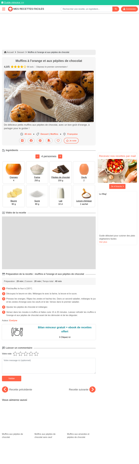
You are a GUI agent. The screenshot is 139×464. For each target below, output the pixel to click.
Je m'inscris (117, 186)
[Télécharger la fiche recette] (49, 140)
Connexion (129, 9)
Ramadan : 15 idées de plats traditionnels (49, 425)
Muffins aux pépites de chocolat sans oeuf (49, 411)
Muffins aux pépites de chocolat (16, 411)
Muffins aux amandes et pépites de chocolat (81, 411)
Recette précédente (17, 389)
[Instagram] (79, 449)
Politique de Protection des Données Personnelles (112, 454)
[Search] (115, 8)
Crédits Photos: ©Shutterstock (46, 456)
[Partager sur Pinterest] (40, 140)
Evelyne (13, 320)
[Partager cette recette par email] (22, 140)
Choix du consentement (72, 456)
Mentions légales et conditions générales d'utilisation (66, 454)
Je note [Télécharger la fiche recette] (71, 141)
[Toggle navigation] (3, 9)
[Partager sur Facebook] (31, 140)
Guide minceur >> (14, 2)
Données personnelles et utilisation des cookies (22, 454)
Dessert (20, 52)
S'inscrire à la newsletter (95, 456)
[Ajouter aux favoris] (58, 140)
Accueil (9, 52)
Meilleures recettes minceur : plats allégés (81, 423)
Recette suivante (82, 389)
